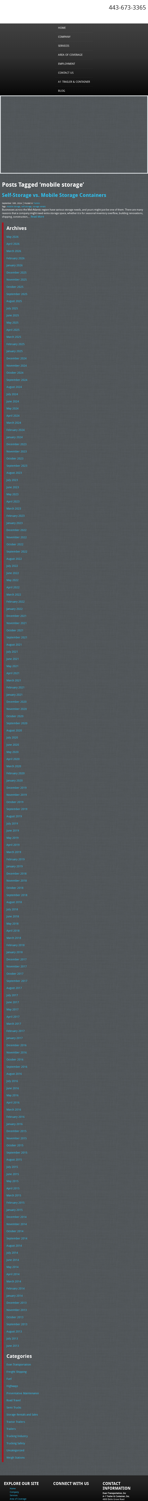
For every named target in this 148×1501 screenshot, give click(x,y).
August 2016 (13, 1050)
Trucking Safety (14, 1409)
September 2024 (15, 374)
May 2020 (11, 736)
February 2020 (14, 757)
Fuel (8, 1346)
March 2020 (13, 750)
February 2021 (14, 674)
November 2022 (15, 527)
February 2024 (14, 423)
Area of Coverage (70, 54)
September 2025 (15, 291)
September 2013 (15, 1293)
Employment (67, 63)
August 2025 (13, 298)
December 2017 (15, 938)
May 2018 (11, 903)
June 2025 (12, 312)
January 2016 (13, 1098)
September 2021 (15, 625)
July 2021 (11, 639)
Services (64, 45)
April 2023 (12, 493)
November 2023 (15, 444)
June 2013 (12, 1314)
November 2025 (15, 277)
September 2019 (15, 792)
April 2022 (12, 576)
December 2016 (15, 1022)
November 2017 (15, 945)
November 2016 (15, 1029)
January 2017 (13, 1015)
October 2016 (14, 1035)
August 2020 (13, 715)
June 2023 (12, 479)
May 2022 (11, 569)
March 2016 (13, 1084)
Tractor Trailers (14, 1388)
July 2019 (11, 806)
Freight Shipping (15, 1339)
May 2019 (11, 820)
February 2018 (14, 924)
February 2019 (14, 841)
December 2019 (15, 771)
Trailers (36, 202)
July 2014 (11, 1223)
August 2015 (13, 1133)
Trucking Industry (16, 1402)
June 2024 (12, 395)
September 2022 (15, 541)
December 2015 (15, 1105)
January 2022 (13, 597)
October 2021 (14, 618)
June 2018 (12, 896)
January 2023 (13, 514)
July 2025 (11, 305)
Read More (37, 215)
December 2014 (15, 1189)
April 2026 (12, 242)
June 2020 (12, 729)
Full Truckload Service (47, 1489)
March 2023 (13, 500)
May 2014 (11, 1237)
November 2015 (15, 1112)
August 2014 (13, 1216)
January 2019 (13, 848)
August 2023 (13, 465)
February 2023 (14, 507)
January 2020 (13, 764)
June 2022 (12, 562)
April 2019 (12, 827)
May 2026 (11, 235)
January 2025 (13, 347)
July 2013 (11, 1307)
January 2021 (13, 681)
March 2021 (13, 667)
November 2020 (15, 694)
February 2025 (14, 340)
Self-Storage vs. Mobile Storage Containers (52, 194)
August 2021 (13, 632)
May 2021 (11, 653)
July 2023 (11, 472)
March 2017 (13, 1001)
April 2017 (12, 994)
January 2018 (13, 931)
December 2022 (15, 520)
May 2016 (11, 1070)
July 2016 (11, 1056)
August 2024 (13, 381)
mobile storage (13, 205)
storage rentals (39, 205)
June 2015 (12, 1147)
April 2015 (12, 1161)
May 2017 (11, 987)
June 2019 (12, 813)
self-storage (26, 205)
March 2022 (13, 583)
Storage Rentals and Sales (21, 1381)
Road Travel (13, 1367)
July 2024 (11, 388)
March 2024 (13, 416)
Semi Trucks (13, 1374)
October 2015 (14, 1119)
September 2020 (15, 708)
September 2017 (15, 959)
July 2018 (11, 889)
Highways (11, 1353)
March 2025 (13, 333)
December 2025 (15, 270)
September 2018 (15, 875)
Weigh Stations (14, 1423)
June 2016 (12, 1063)
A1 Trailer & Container (74, 81)
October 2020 (14, 701)
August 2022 (13, 548)
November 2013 (15, 1279)
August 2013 (13, 1300)
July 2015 (11, 1140)
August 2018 (13, 882)
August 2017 (13, 966)
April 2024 (12, 409)
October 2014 (14, 1203)
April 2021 (12, 660)
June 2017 (12, 980)
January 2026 (13, 263)
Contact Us (66, 72)
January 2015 (13, 1182)
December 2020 (15, 688)
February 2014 (14, 1258)
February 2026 (14, 256)
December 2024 (15, 353)
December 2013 (15, 1272)
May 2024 (11, 402)
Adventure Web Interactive (118, 1498)
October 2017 (14, 952)
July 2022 (11, 555)
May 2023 (11, 486)
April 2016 (12, 1077)
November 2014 (15, 1196)
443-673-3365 (127, 7)
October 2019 (14, 785)
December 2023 (15, 437)
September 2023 (15, 458)
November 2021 (15, 611)
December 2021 (15, 604)
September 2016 (15, 1042)
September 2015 (15, 1126)
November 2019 (15, 778)
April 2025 (12, 326)
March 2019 (13, 834)
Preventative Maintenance (21, 1360)
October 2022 (14, 535)
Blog (62, 90)
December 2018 (15, 855)
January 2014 (13, 1265)
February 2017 (14, 1008)
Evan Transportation (18, 1332)
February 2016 (14, 1091)
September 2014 (15, 1209)
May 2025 (11, 319)
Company (65, 36)
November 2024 (15, 360)
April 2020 (12, 743)
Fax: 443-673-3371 (111, 1473)
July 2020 (11, 722)
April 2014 (12, 1244)
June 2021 (12, 646)
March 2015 (13, 1168)
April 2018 (12, 910)
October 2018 (14, 868)
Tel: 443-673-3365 (111, 1470)
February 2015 (14, 1175)
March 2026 (13, 249)
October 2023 (14, 451)
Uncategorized (14, 1416)
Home (63, 27)
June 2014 (12, 1230)
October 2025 (14, 284)
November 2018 (15, 861)
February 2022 (14, 590)
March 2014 (13, 1251)
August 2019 (13, 799)
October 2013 (14, 1286)
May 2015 (11, 1154)
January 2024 (13, 430)
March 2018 (13, 917)
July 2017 (11, 973)
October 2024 (14, 367)
